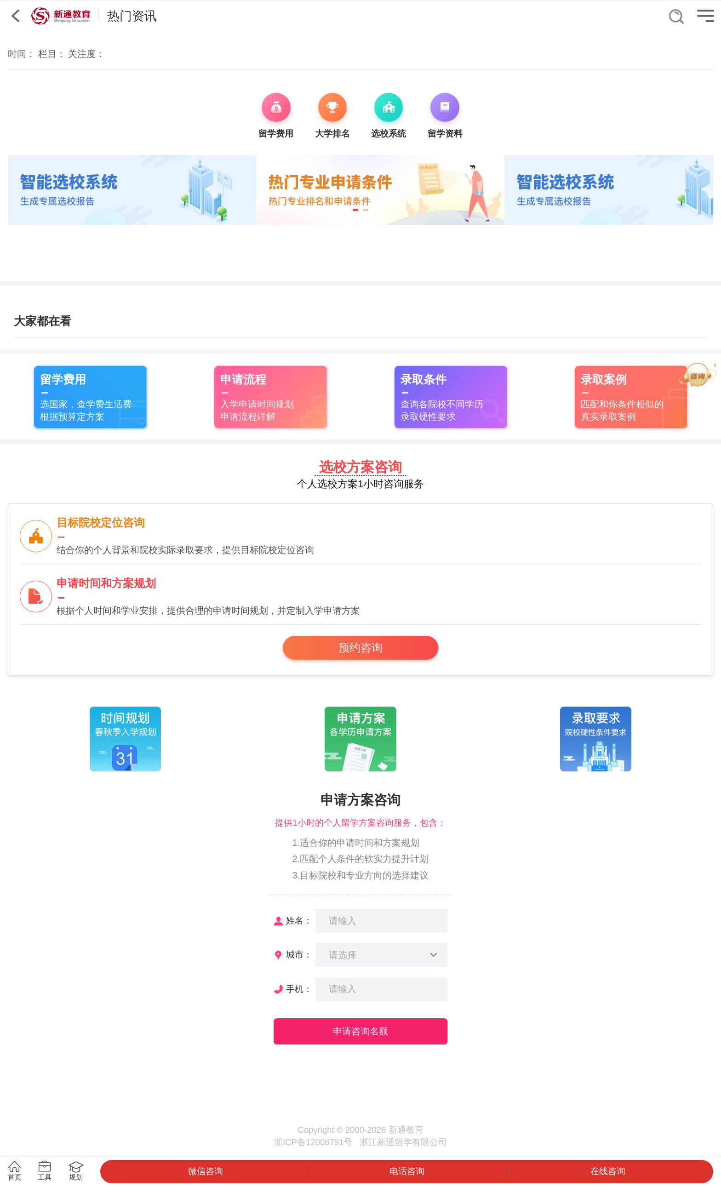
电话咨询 (406, 1171)
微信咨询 (205, 1171)
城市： (299, 954)
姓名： (299, 920)
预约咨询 (360, 648)
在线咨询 (607, 1171)
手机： (299, 989)
